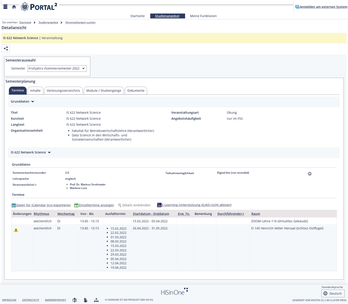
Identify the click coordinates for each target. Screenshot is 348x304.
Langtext (17, 125)
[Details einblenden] (135, 205)
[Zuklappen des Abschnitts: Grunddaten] (174, 102)
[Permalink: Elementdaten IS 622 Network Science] (6, 48)
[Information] (309, 174)
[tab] (18, 91)
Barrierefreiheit (55, 300)
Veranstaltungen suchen (80, 22)
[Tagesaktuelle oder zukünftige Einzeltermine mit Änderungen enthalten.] (16, 230)
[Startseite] (14, 6)
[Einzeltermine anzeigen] (95, 205)
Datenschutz (30, 300)
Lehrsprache (21, 179)
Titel (14, 113)
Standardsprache (332, 287)
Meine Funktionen (201, 16)
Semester (18, 68)
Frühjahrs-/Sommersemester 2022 (54, 68)
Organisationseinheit (27, 131)
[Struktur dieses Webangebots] (96, 300)
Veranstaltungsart (185, 113)
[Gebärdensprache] (85, 300)
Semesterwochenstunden (29, 173)
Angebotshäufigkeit (186, 119)
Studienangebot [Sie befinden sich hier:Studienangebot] (165, 16)
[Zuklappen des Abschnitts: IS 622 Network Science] (174, 153)
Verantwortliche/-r (24, 185)
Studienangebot (48, 22)
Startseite (137, 16)
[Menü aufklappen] (5, 7)
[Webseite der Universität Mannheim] (39, 6)
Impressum (9, 300)
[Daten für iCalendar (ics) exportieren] (42, 205)
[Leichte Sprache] (74, 300)
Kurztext (17, 119)
